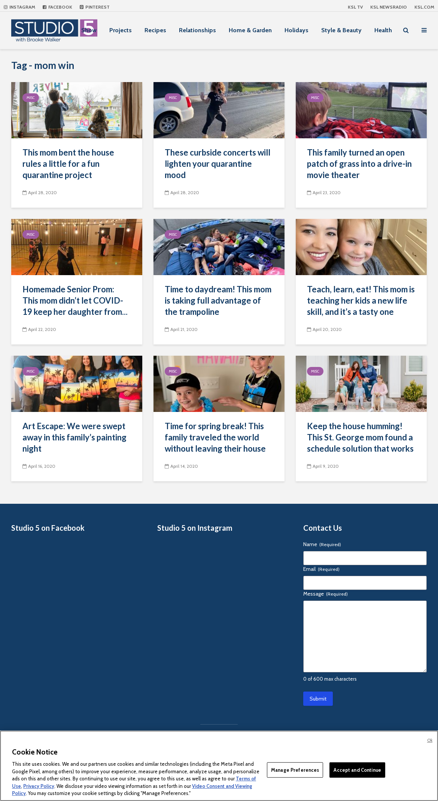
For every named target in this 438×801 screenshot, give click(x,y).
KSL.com (424, 7)
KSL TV (355, 7)
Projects (120, 30)
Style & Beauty (341, 30)
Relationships (197, 30)
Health (383, 30)
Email (321, 569)
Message (325, 593)
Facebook (57, 7)
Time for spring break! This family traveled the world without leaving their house (215, 437)
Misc (31, 97)
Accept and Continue (357, 770)
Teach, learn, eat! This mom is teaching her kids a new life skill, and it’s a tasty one (361, 300)
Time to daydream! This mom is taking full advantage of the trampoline (218, 300)
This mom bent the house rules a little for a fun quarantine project (68, 163)
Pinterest (95, 7)
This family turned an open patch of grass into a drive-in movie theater (359, 163)
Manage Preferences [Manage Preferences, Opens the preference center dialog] (295, 770)
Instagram (19, 7)
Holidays (296, 30)
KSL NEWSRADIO (388, 7)
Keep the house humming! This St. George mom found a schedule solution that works (360, 437)
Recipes (155, 30)
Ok (429, 740)
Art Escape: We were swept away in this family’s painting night (74, 437)
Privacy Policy (38, 786)
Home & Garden (250, 30)
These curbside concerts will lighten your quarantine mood (217, 163)
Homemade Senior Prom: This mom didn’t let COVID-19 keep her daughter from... (75, 300)
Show (89, 30)
